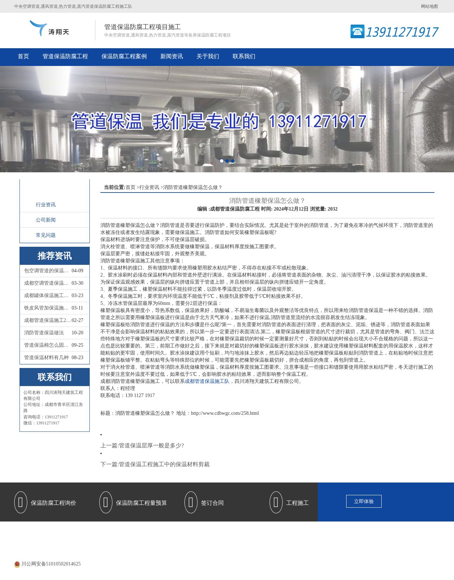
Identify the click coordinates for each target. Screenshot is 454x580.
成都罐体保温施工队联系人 (48, 295)
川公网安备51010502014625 (51, 564)
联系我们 (244, 56)
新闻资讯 (171, 56)
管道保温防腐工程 (65, 56)
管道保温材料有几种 (46, 357)
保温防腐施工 (288, 533)
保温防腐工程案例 (124, 56)
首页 (23, 56)
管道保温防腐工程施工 (185, 533)
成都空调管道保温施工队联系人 (48, 283)
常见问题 (46, 235)
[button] (34, 119)
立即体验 (364, 501)
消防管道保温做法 (44, 332)
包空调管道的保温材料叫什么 (48, 270)
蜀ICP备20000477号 (237, 555)
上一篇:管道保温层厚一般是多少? (142, 445)
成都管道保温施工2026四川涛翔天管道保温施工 (48, 320)
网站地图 (429, 6)
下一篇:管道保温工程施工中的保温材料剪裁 (155, 464)
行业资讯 (46, 204)
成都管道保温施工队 (207, 381)
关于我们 (207, 56)
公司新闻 (46, 220)
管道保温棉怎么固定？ (48, 345)
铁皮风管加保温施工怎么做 (48, 308)
